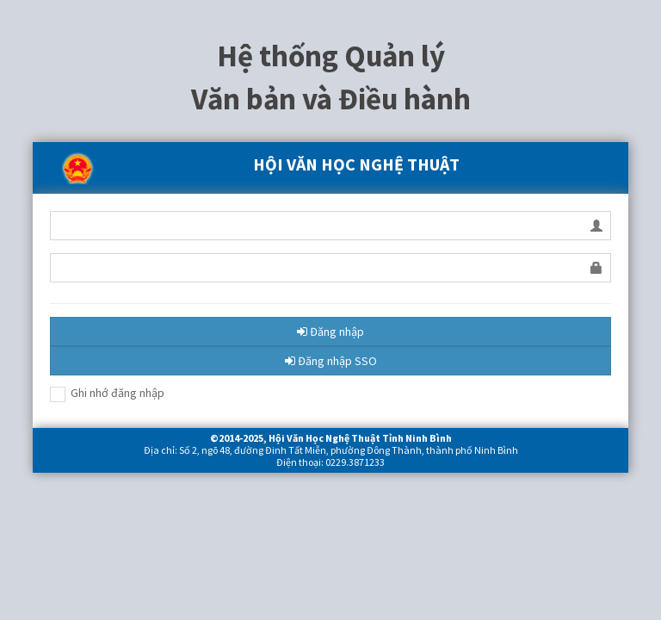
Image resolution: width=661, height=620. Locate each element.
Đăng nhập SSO (331, 361)
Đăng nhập (330, 331)
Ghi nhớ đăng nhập (107, 393)
